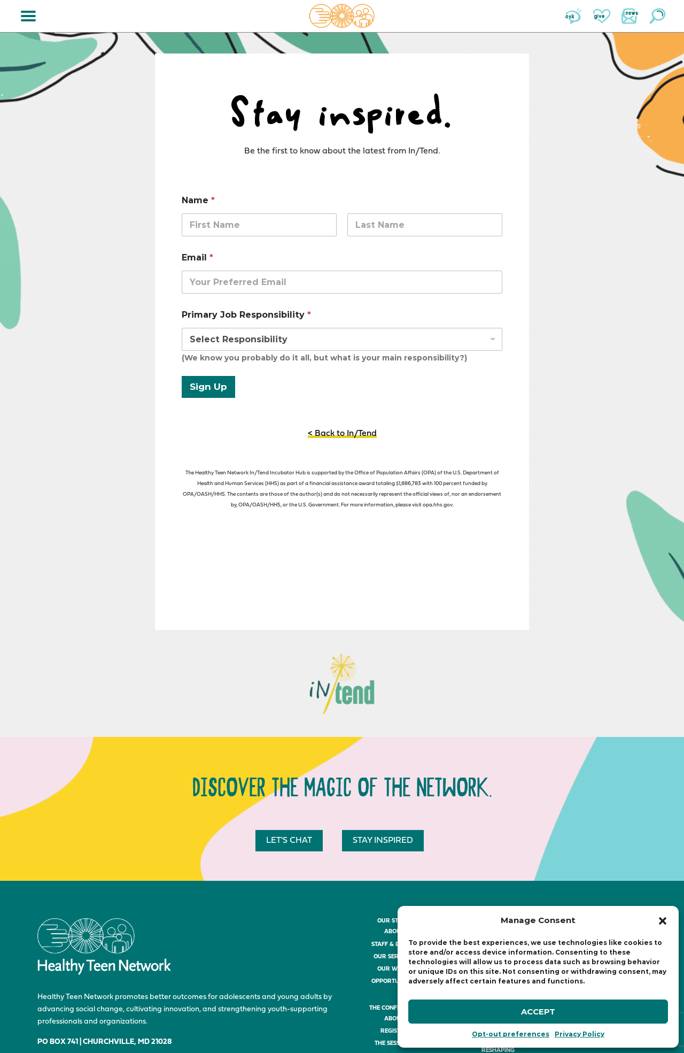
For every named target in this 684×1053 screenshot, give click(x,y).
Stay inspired (383, 840)
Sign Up (208, 386)
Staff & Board (393, 945)
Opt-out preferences (510, 1034)
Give (601, 16)
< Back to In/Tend (342, 433)
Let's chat (289, 840)
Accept (538, 1011)
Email (197, 257)
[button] (662, 921)
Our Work (393, 969)
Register (394, 1031)
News (629, 16)
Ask (574, 16)
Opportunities (393, 982)
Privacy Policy (579, 1034)
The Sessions (394, 1044)
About (394, 932)
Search (657, 16)
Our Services (394, 957)
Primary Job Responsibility (246, 315)
